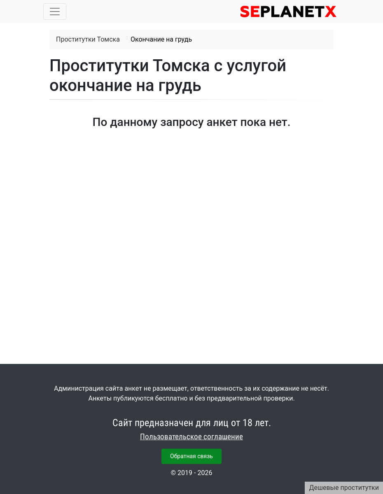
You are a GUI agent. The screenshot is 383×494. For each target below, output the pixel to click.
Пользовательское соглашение (191, 436)
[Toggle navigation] (54, 11)
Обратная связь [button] (191, 456)
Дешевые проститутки (344, 488)
